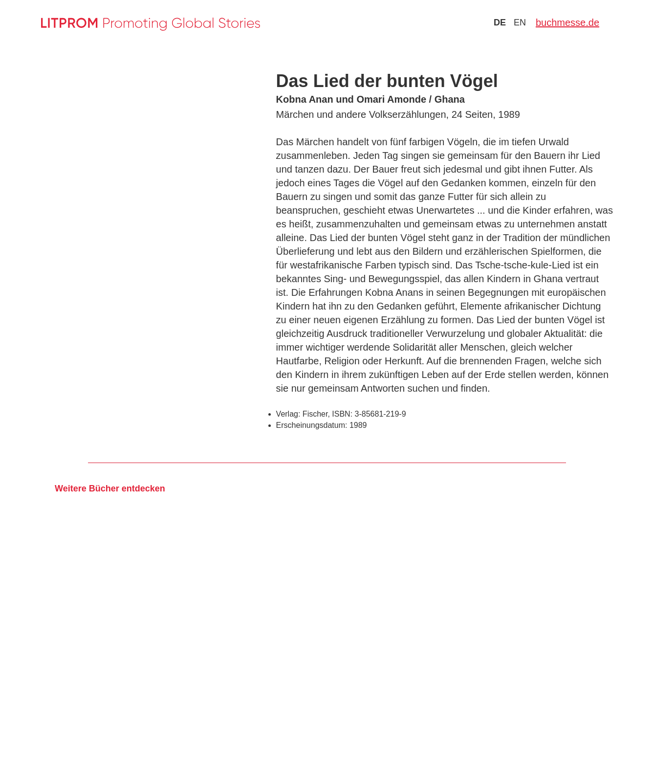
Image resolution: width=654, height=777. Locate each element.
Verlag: (288, 414)
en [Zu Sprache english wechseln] (520, 22)
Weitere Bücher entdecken (110, 488)
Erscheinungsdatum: (312, 425)
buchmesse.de (567, 22)
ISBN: (342, 414)
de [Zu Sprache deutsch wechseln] (500, 22)
